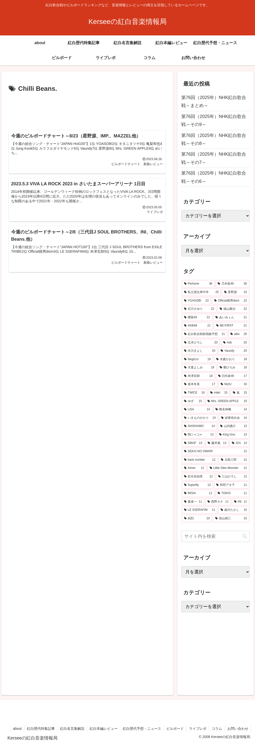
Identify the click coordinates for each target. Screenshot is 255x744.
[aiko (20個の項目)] (238, 334)
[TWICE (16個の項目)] (194, 393)
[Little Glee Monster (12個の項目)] (228, 468)
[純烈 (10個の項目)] (197, 518)
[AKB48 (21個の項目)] (197, 325)
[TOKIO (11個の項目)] (232, 493)
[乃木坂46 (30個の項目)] (232, 284)
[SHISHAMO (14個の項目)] (199, 426)
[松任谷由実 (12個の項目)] (198, 476)
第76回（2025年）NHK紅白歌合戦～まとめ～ (213, 101)
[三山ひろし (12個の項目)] (232, 476)
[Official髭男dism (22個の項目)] (230, 301)
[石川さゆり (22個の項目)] (199, 309)
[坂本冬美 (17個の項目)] (199, 384)
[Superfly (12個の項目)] (197, 485)
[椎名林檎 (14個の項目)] (231, 409)
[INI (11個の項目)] (240, 502)
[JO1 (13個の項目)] (239, 443)
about (17, 729)
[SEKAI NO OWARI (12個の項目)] (215, 451)
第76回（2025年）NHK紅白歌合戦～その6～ (213, 177)
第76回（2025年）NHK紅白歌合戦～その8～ (213, 139)
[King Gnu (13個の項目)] (233, 434)
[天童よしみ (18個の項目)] (199, 367)
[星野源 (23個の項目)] (235, 292)
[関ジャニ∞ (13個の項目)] (199, 434)
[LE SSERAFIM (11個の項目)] (199, 510)
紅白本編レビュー (104, 729)
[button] (244, 536)
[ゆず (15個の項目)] (193, 401)
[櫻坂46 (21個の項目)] (197, 317)
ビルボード (175, 729)
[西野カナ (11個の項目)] (218, 502)
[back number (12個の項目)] (200, 460)
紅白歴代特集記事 (41, 729)
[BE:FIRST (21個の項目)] (231, 325)
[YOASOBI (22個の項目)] (196, 301)
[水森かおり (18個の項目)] (231, 359)
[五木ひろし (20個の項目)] (201, 342)
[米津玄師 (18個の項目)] (198, 376)
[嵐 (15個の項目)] (240, 393)
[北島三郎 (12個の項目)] (234, 460)
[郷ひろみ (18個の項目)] (233, 367)
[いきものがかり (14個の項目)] (200, 418)
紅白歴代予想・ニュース (142, 729)
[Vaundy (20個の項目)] (233, 351)
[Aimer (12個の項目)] (194, 468)
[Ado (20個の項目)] (235, 342)
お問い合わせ (237, 729)
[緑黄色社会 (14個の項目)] (234, 418)
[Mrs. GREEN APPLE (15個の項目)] (227, 401)
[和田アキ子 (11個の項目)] (231, 485)
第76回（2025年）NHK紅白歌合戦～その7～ (213, 158)
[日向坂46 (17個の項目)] (232, 376)
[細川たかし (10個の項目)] (233, 510)
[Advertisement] (87, 109)
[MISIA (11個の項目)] (198, 493)
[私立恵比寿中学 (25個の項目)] (201, 292)
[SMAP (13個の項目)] (193, 443)
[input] (215, 536)
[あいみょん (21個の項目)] (231, 317)
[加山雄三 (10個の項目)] (231, 518)
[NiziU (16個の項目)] (233, 384)
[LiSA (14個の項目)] (197, 409)
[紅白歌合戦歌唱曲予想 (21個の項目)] (204, 334)
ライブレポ (197, 729)
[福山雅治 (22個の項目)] (233, 309)
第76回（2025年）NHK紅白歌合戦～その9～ (213, 120)
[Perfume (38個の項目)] (198, 284)
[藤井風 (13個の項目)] (217, 443)
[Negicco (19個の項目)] (197, 359)
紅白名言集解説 (72, 729)
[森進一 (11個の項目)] (193, 502)
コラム (217, 729)
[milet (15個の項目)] (219, 393)
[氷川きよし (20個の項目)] (199, 351)
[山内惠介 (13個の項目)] (233, 426)
